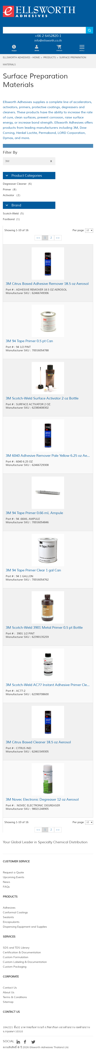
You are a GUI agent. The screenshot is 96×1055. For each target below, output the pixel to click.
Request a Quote (13, 872)
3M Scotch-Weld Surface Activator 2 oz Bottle (42, 398)
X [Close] (51, 161)
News (6, 882)
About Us (8, 992)
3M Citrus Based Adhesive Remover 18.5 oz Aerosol (47, 284)
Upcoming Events (13, 877)
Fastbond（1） (12, 219)
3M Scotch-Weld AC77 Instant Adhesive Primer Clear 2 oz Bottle (48, 685)
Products (49, 57)
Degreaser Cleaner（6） (18, 183)
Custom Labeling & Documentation (25, 962)
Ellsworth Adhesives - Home (21, 57)
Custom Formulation (15, 957)
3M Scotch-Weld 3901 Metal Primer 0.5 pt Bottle (44, 627)
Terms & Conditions (15, 997)
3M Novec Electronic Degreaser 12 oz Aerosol (42, 799)
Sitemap (8, 1002)
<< (38, 237)
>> (58, 237)
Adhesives (9, 907)
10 (87, 230)
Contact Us (10, 987)
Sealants (8, 917)
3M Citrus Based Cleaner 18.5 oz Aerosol (38, 742)
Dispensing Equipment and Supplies (25, 926)
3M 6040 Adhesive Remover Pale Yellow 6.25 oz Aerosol (48, 456)
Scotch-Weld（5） (14, 213)
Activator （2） (12, 195)
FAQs (6, 886)
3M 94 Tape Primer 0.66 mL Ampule (34, 513)
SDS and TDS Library (16, 947)
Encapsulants (11, 922)
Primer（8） (10, 189)
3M (29, 161)
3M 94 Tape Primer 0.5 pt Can (29, 341)
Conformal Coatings (15, 912)
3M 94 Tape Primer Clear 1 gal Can (33, 570)
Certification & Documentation (22, 952)
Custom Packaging (14, 966)
